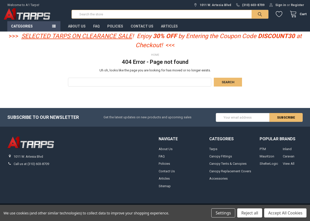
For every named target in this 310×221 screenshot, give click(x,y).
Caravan (288, 160)
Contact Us (142, 30)
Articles (169, 30)
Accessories (218, 182)
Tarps (213, 153)
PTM (263, 153)
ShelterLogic (269, 168)
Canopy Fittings (220, 160)
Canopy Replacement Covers (230, 175)
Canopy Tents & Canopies (228, 168)
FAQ (96, 30)
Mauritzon (267, 160)
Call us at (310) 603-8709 (31, 168)
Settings (223, 213)
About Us (77, 30)
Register (297, 5)
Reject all (249, 213)
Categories (22, 30)
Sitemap (165, 190)
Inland (287, 153)
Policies (115, 30)
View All (288, 168)
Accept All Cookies (285, 213)
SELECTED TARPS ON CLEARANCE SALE (76, 39)
